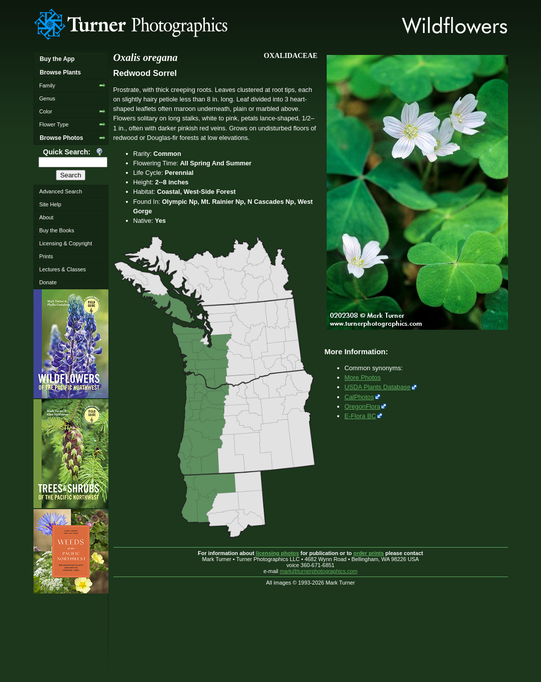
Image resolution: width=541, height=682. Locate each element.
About (46, 217)
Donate (47, 282)
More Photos (363, 377)
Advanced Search (60, 191)
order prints (368, 553)
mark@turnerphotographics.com (319, 571)
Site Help (50, 204)
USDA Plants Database (378, 387)
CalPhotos (359, 397)
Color (45, 111)
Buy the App (56, 58)
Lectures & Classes (62, 269)
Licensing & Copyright (65, 243)
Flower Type (53, 124)
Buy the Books (56, 230)
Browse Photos (61, 137)
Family (47, 85)
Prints (46, 256)
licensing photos (277, 553)
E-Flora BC (360, 416)
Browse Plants (59, 72)
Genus (47, 98)
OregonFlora (363, 406)
